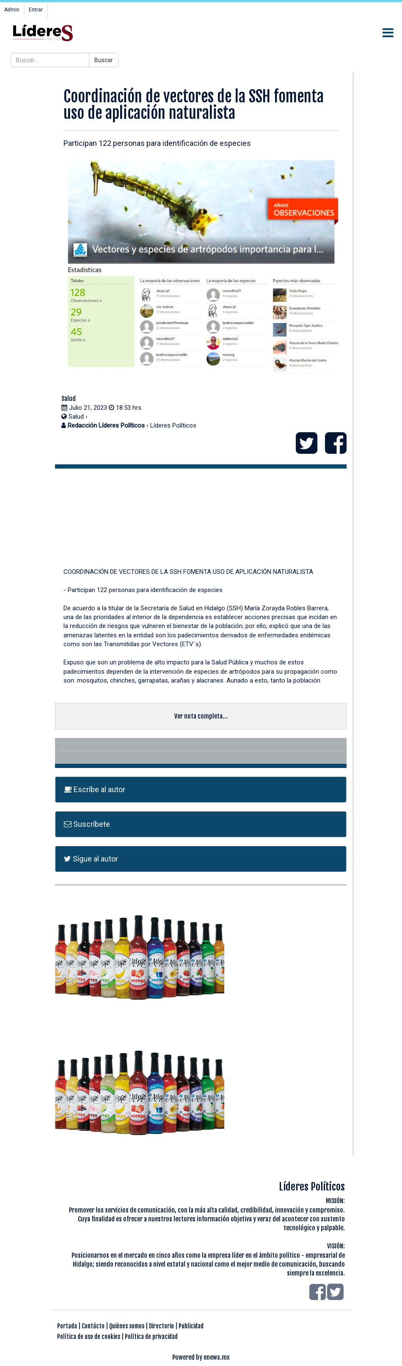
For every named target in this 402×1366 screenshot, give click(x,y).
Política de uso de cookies (88, 1336)
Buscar (103, 60)
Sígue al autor (91, 858)
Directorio (161, 1326)
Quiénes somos (126, 1326)
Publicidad (191, 1326)
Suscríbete (87, 824)
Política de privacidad (151, 1336)
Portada (67, 1326)
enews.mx (217, 1357)
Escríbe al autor (94, 789)
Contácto (93, 1326)
